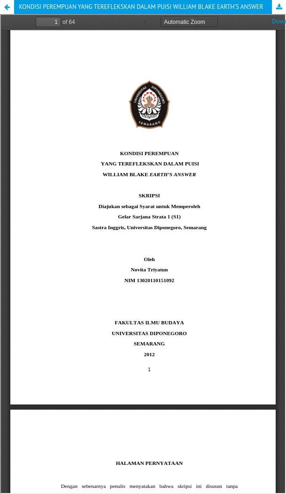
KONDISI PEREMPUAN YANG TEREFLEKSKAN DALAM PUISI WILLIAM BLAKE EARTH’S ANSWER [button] (141, 7)
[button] (7, 7)
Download (279, 7)
